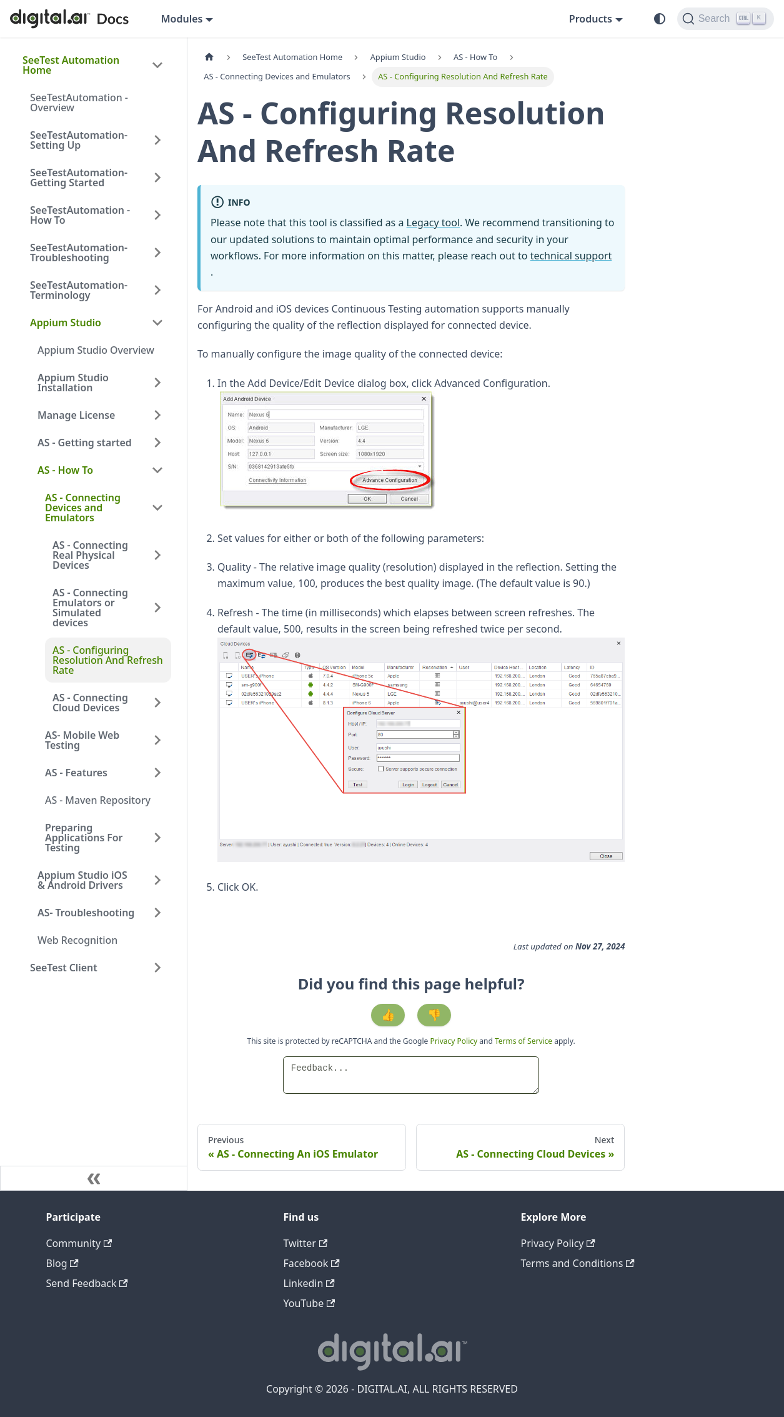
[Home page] (209, 57)
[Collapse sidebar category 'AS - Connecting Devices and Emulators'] (157, 507)
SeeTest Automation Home (70, 65)
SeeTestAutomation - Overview (79, 102)
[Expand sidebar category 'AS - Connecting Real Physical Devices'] (157, 555)
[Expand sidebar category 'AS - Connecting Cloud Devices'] (157, 702)
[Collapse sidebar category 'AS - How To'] (157, 470)
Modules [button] (182, 19)
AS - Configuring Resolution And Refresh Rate (107, 660)
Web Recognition (77, 940)
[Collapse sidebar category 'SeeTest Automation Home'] (157, 65)
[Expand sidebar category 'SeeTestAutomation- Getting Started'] (157, 177)
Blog (62, 1263)
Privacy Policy (454, 1041)
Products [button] (590, 19)
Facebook (312, 1263)
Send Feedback (87, 1283)
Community (79, 1243)
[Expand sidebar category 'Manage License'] (157, 415)
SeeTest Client (63, 967)
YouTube (309, 1303)
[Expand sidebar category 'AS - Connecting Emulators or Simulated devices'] (157, 607)
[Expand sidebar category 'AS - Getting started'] (157, 442)
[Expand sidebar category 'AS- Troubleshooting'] (157, 912)
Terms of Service (523, 1041)
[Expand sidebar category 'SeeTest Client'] (157, 967)
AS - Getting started (84, 442)
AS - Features (76, 772)
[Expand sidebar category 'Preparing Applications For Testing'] (157, 837)
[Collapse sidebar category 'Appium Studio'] (157, 322)
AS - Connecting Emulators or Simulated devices (90, 607)
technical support (571, 256)
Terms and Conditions (578, 1263)
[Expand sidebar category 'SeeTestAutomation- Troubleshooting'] (157, 252)
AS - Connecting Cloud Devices (90, 702)
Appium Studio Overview (95, 350)
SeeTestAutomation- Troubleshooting (78, 252)
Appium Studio (65, 322)
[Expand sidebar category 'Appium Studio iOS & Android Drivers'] (157, 880)
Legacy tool (433, 222)
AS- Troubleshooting (85, 912)
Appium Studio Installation (73, 382)
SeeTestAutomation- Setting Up (78, 140)
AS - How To (65, 470)
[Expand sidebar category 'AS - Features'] (157, 772)
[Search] (725, 19)
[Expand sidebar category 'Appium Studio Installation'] (157, 382)
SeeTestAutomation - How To (80, 215)
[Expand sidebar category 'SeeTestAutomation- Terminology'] (157, 290)
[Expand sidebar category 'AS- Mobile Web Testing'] (157, 740)
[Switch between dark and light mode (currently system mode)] (660, 19)
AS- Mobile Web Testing (82, 740)
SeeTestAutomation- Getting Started (78, 177)
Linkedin (309, 1283)
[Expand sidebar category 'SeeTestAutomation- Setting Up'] (157, 140)
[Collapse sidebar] (93, 1178)
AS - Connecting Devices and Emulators (83, 507)
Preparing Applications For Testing (83, 837)
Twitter (306, 1243)
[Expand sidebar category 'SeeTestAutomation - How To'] (157, 215)
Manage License (76, 415)
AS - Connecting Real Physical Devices (90, 555)
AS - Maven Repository (98, 800)
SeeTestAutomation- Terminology (78, 290)
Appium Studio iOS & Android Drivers (82, 880)
